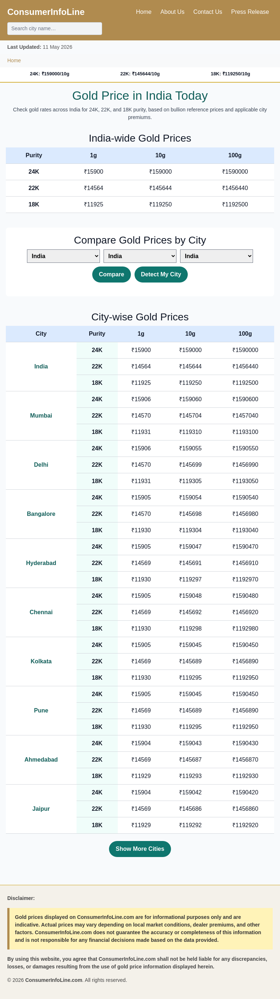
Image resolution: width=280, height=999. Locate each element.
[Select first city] (63, 256)
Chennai (41, 612)
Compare (111, 274)
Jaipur (41, 809)
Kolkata (41, 661)
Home (144, 12)
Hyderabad (41, 563)
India (41, 366)
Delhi (41, 465)
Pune (41, 710)
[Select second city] (140, 256)
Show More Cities (140, 849)
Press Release (250, 12)
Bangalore (41, 514)
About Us (172, 12)
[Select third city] (216, 256)
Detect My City (161, 274)
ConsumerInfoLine (46, 12)
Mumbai (41, 415)
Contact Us (207, 12)
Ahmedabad (41, 760)
